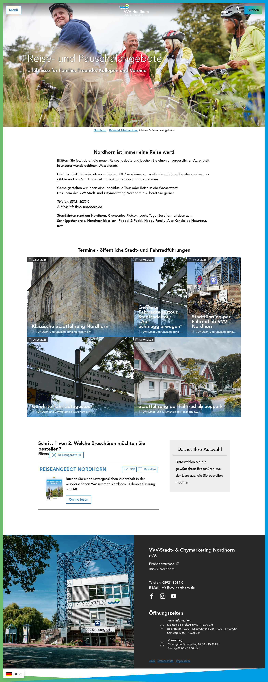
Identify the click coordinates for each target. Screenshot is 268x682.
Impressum (183, 661)
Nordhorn (100, 130)
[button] (253, 10)
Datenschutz (165, 661)
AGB (152, 661)
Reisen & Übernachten (123, 130)
